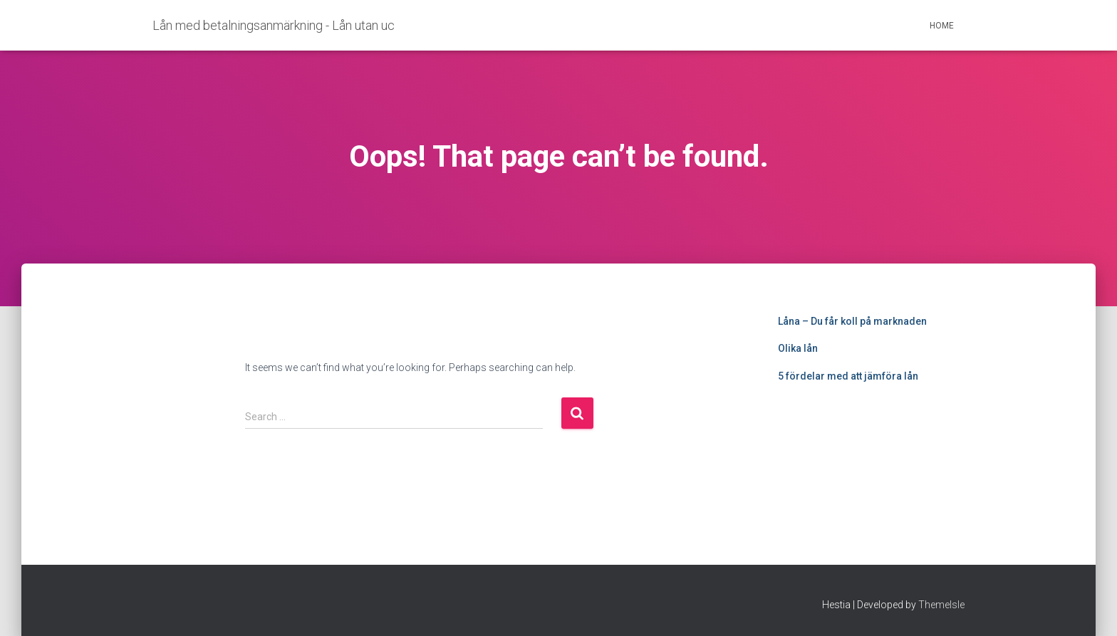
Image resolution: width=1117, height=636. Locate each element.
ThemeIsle (941, 604)
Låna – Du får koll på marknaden (852, 321)
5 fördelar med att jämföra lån (848, 376)
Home (942, 26)
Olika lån (798, 348)
